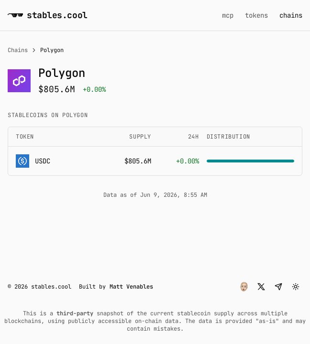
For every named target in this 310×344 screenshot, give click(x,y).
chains (290, 15)
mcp (227, 15)
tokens (256, 15)
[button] (244, 286)
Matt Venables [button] (131, 286)
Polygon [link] (52, 50)
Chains (18, 50)
